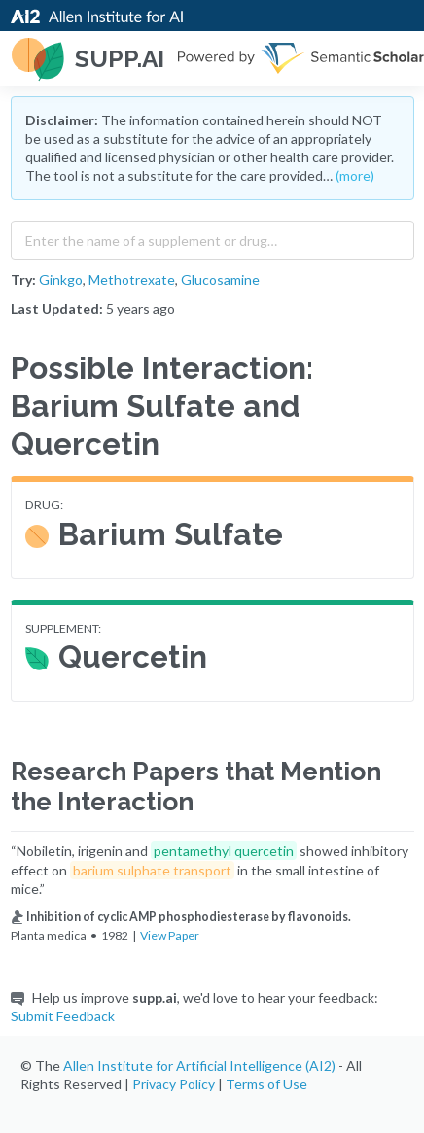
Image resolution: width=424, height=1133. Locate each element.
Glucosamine (220, 279)
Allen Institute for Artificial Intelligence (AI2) (199, 1065)
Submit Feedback (63, 1016)
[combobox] (212, 236)
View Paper (169, 935)
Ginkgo (61, 279)
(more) (355, 175)
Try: (23, 279)
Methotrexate (131, 279)
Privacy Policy (173, 1084)
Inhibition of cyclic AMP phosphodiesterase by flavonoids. (181, 917)
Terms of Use (266, 1084)
